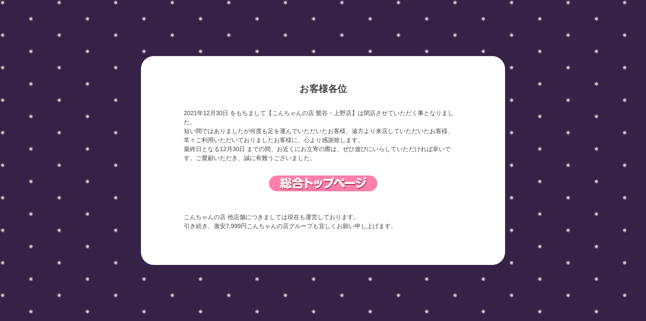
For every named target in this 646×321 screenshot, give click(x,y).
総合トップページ (323, 183)
